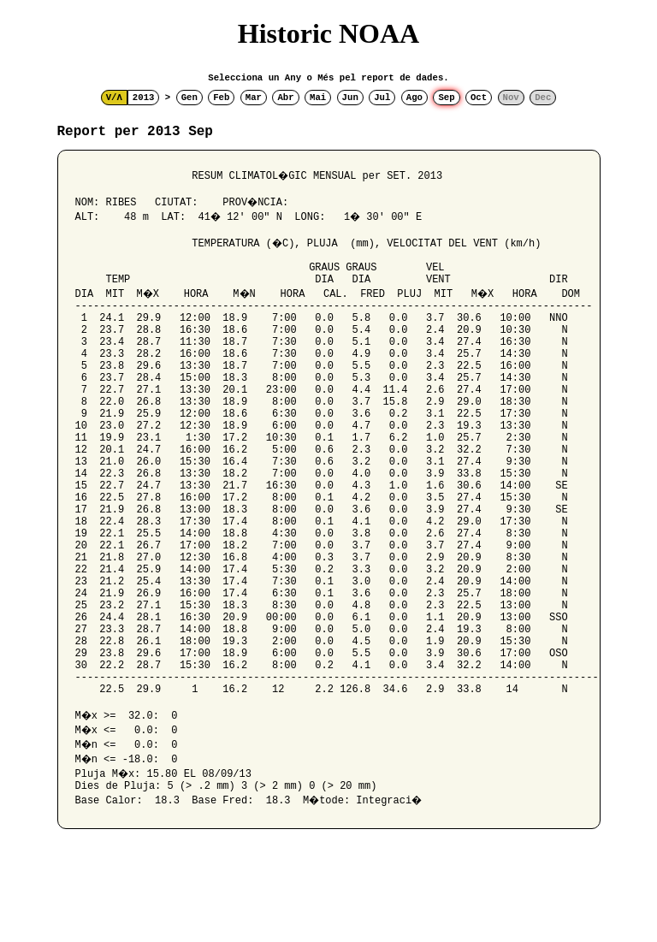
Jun (350, 97)
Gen (189, 97)
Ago (414, 97)
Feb (221, 97)
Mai (318, 97)
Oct (479, 97)
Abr (285, 97)
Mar (254, 97)
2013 (144, 97)
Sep (446, 97)
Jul (382, 97)
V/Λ (114, 97)
